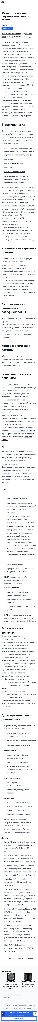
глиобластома (20, 729)
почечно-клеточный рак (14, 172)
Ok (35, 1014)
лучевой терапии (11, 826)
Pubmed (7, 851)
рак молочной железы (13, 163)
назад (8, 958)
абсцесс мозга (10, 750)
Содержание (7, 28)
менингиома (9, 798)
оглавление (19, 958)
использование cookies (15, 1015)
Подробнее (19, 1019)
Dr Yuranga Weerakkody (11, 33)
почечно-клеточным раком (23, 430)
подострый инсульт (12, 778)
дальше (32, 958)
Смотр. (33, 861)
